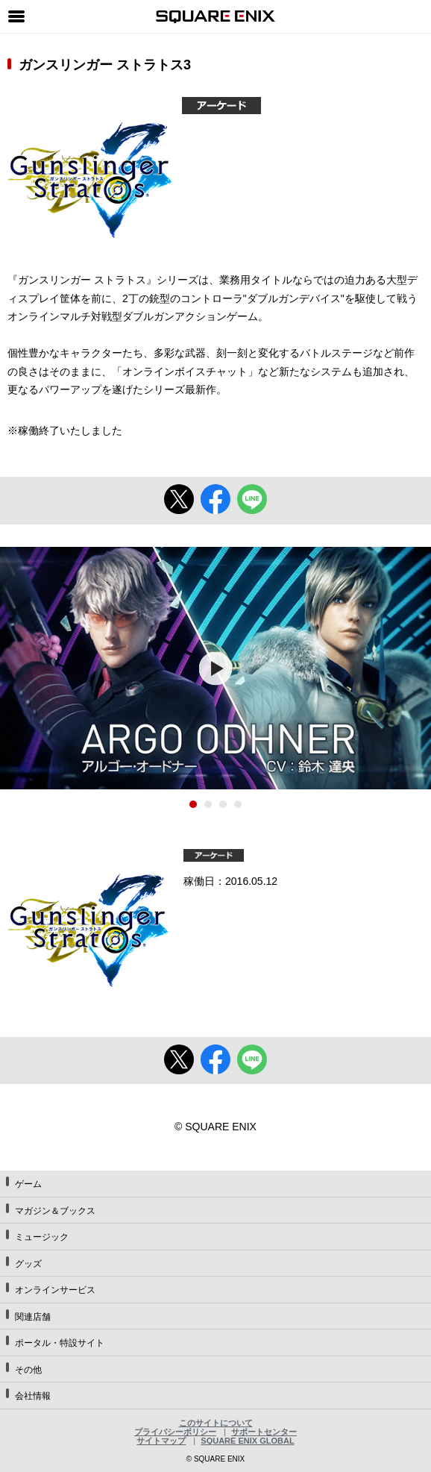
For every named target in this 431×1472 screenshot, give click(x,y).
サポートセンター (264, 1431)
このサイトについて (216, 1422)
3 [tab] (223, 804)
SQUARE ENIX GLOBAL (247, 1440)
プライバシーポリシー (175, 1431)
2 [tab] (208, 804)
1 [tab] (193, 804)
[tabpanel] (215, 668)
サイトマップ (161, 1440)
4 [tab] (238, 804)
